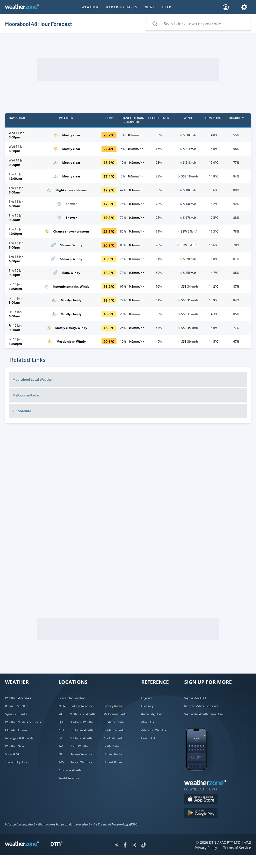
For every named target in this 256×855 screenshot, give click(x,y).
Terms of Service (237, 847)
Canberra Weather (83, 730)
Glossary (147, 706)
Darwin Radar (113, 754)
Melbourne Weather (84, 714)
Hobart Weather (81, 762)
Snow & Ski (12, 754)
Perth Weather (80, 746)
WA (60, 746)
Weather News (15, 746)
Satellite (22, 706)
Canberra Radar (115, 730)
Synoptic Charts (16, 714)
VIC (60, 714)
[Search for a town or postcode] (198, 24)
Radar (9, 706)
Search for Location (72, 698)
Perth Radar (112, 746)
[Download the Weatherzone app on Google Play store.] (201, 813)
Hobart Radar (113, 762)
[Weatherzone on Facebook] (125, 845)
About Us (147, 722)
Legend (146, 698)
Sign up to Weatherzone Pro (203, 714)
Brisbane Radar (114, 722)
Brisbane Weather (82, 722)
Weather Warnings (18, 698)
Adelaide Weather (82, 738)
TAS (61, 762)
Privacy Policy (206, 847)
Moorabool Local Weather (32, 379)
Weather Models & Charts (23, 722)
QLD (61, 722)
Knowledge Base (152, 714)
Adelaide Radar (114, 738)
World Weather (69, 778)
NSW (61, 706)
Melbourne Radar (26, 395)
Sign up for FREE (195, 698)
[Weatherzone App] (201, 777)
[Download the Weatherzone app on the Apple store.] (201, 799)
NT (60, 754)
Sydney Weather (81, 706)
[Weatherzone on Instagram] (134, 845)
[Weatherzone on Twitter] (116, 845)
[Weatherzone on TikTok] (143, 845)
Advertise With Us (153, 730)
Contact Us (148, 738)
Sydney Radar (113, 706)
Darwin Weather (81, 754)
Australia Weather (71, 770)
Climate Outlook (16, 730)
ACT (61, 730)
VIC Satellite (21, 411)
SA (60, 738)
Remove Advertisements (201, 706)
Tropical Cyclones (17, 762)
